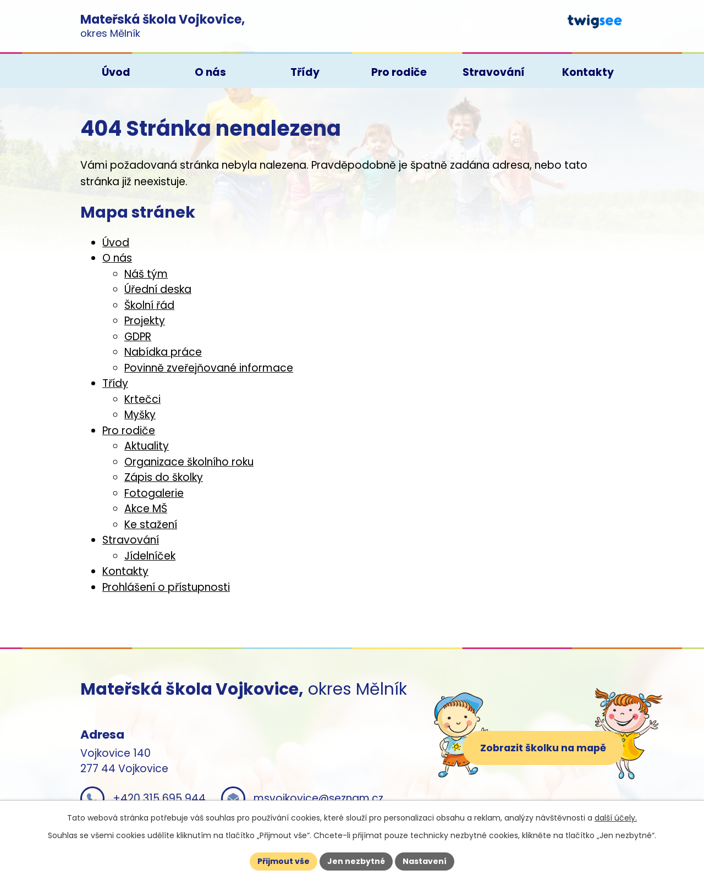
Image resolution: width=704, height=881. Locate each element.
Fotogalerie (154, 493)
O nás (117, 258)
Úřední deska (157, 289)
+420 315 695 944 (159, 798)
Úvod (115, 242)
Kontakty (125, 571)
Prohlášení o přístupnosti (166, 587)
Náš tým (146, 274)
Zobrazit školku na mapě (543, 748)
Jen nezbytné (356, 861)
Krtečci (142, 399)
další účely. (616, 817)
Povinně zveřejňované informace (208, 368)
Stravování (130, 540)
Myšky (140, 414)
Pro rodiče (128, 430)
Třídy (115, 383)
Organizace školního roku (189, 462)
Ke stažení (150, 524)
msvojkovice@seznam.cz (318, 798)
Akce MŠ (145, 508)
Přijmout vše (283, 861)
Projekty (144, 320)
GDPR (137, 336)
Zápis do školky (163, 477)
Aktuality (146, 446)
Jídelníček (149, 555)
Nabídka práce (163, 352)
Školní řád (149, 305)
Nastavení (425, 861)
